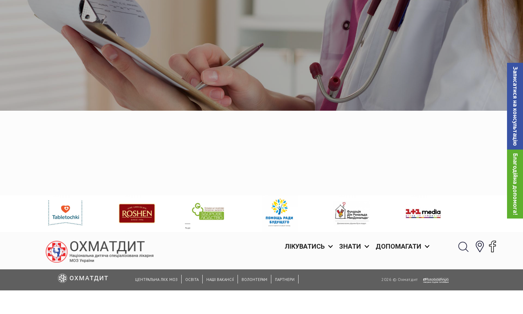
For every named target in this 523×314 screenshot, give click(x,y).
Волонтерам (254, 279)
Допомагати (398, 14)
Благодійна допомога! (515, 184)
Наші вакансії (220, 279)
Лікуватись (305, 14)
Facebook (97, 187)
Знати (350, 14)
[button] (515, 106)
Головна (259, 94)
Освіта (192, 279)
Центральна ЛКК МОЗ (156, 279)
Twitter (130, 187)
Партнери (285, 279)
